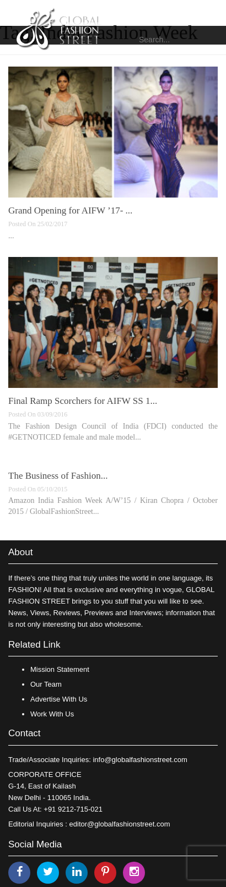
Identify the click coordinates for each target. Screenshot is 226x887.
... (11, 236)
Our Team (46, 684)
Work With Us (52, 714)
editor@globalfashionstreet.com (119, 824)
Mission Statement (59, 669)
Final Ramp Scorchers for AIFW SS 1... (82, 401)
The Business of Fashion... (57, 475)
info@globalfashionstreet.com (140, 759)
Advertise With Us (58, 699)
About (20, 552)
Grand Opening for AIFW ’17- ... (70, 210)
